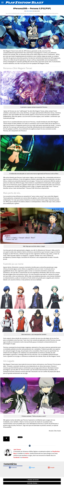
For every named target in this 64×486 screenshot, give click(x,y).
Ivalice (27, 453)
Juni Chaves (17, 449)
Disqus (32, 467)
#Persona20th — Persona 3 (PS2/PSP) (32, 8)
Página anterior (33, 479)
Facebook (16, 457)
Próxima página (32, 483)
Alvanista (25, 457)
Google (51, 467)
